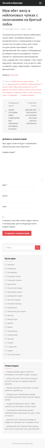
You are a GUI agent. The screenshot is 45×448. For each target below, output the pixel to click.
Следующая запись (31, 113)
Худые (10, 350)
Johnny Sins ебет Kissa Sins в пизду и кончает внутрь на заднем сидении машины (21, 381)
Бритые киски (13, 84)
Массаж (10, 315)
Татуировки (12, 95)
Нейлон (21, 90)
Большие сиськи (14, 280)
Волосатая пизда (14, 288)
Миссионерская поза (26, 87)
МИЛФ (10, 323)
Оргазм (10, 339)
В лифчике (23, 84)
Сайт (4, 206)
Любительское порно (20, 81)
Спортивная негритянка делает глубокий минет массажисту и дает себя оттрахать (22, 413)
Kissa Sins (14, 75)
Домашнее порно (15, 296)
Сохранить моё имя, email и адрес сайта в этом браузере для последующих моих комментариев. (20, 223)
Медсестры (12, 319)
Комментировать (28, 95)
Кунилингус (12, 307)
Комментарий (9, 152)
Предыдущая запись (14, 116)
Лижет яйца (12, 87)
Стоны (29, 92)
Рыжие (10, 342)
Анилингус (11, 268)
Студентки (12, 346)
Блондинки (12, 272)
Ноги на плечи (30, 90)
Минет (31, 81)
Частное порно (13, 354)
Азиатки (10, 264)
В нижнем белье (34, 84)
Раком (38, 90)
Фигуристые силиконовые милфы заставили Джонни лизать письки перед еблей (22, 397)
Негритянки (12, 335)
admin (23, 29)
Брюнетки (11, 284)
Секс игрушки (7, 92)
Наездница (12, 331)
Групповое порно (14, 292)
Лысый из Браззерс (12, 3)
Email (5, 196)
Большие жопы (14, 276)
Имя (4, 185)
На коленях (13, 90)
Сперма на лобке (20, 92)
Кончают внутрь (14, 303)
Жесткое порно (14, 300)
